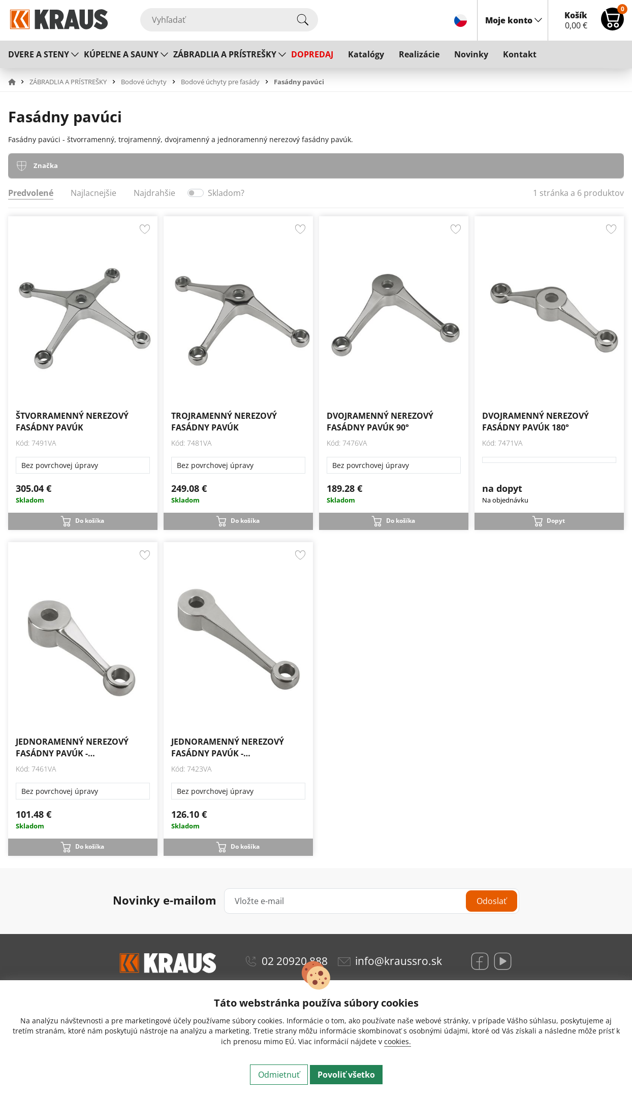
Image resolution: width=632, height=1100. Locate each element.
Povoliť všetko (346, 1074)
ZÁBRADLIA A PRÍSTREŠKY (224, 54)
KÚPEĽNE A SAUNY (121, 54)
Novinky (471, 54)
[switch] (195, 193)
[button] (17, 81)
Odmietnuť (279, 1074)
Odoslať (492, 901)
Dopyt (556, 520)
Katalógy (366, 54)
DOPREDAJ (312, 54)
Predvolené (30, 192)
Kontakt (519, 54)
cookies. (397, 1041)
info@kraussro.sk (398, 961)
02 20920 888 (295, 961)
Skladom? (226, 192)
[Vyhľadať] (229, 19)
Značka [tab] (46, 165)
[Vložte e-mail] (371, 901)
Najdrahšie (154, 192)
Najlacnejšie (93, 192)
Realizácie (419, 54)
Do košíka (89, 520)
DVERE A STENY (38, 54)
